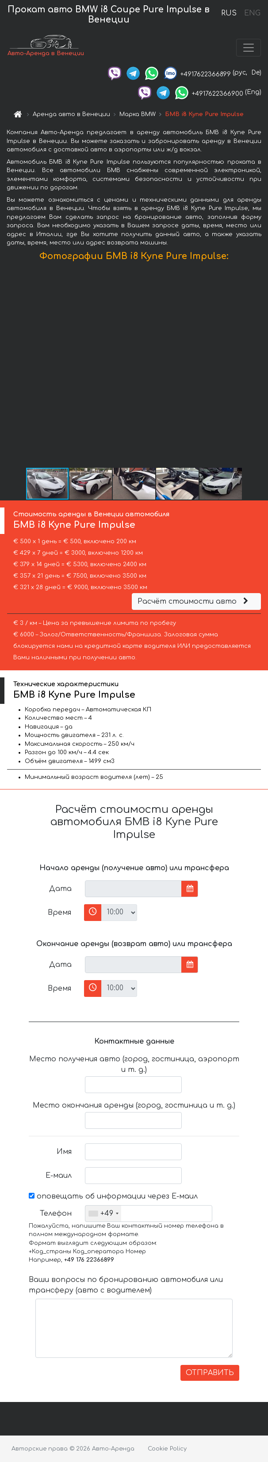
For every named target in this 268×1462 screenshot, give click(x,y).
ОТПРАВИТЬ (210, 1373)
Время (59, 913)
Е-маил (59, 1176)
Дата (60, 889)
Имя (64, 1152)
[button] (260, 366)
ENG (252, 13)
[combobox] (103, 1213)
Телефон (56, 1214)
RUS (229, 13)
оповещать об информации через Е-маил (113, 1196)
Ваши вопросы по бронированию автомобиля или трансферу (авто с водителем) (126, 1285)
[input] (133, 888)
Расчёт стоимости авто (194, 601)
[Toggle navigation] (248, 47)
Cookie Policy (167, 1449)
